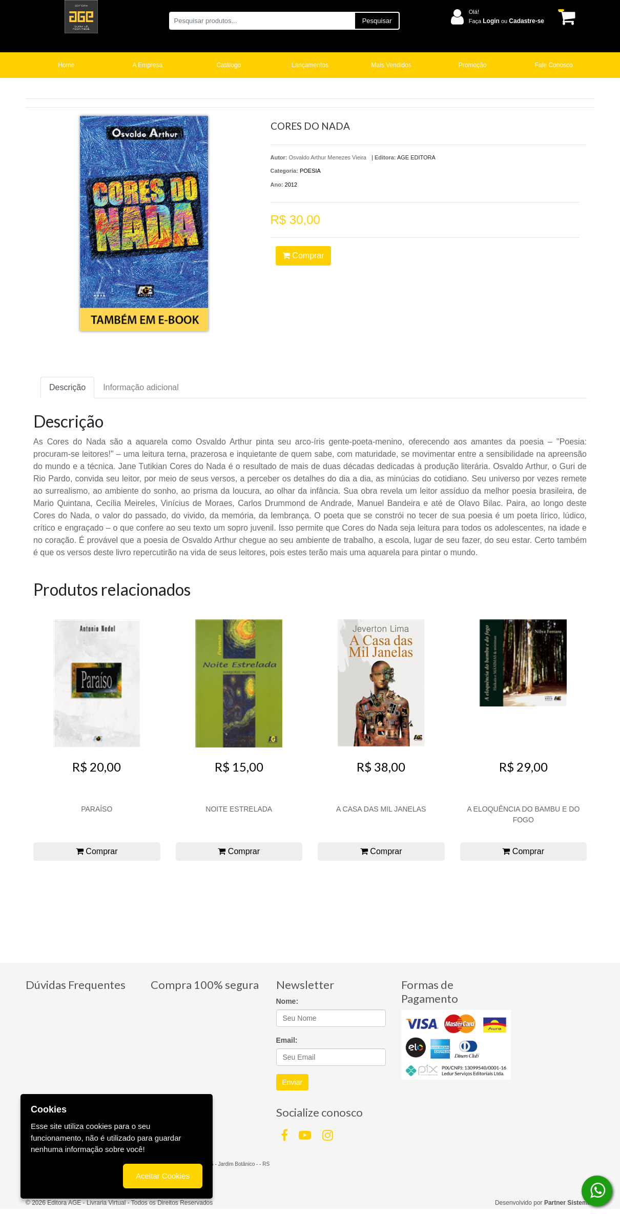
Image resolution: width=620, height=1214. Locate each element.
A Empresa (148, 65)
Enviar (292, 1082)
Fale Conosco (554, 65)
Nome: (287, 1001)
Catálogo (228, 65)
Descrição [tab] (67, 387)
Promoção (473, 65)
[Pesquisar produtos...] (261, 21)
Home (66, 65)
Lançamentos (310, 65)
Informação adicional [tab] (141, 387)
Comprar (303, 255)
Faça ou (506, 21)
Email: (287, 1040)
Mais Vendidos (391, 65)
